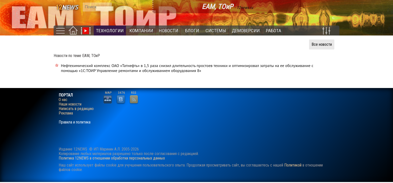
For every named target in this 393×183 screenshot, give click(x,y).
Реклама (66, 113)
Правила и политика (74, 122)
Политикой (293, 165)
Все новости (322, 44)
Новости (168, 31)
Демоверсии (246, 31)
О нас (63, 100)
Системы (216, 31)
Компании (141, 31)
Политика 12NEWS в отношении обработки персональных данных (112, 158)
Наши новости (70, 104)
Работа (273, 31)
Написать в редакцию (76, 108)
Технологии (110, 31)
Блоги (192, 31)
